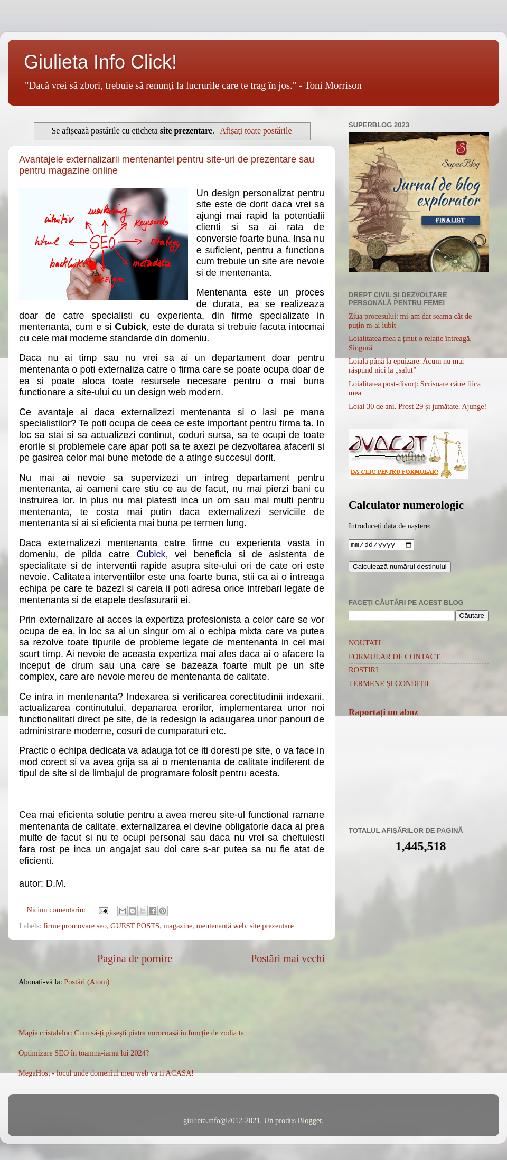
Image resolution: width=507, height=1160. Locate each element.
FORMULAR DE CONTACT (394, 657)
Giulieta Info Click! (100, 62)
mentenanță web (221, 925)
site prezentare (272, 925)
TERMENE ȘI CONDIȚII (389, 684)
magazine (177, 925)
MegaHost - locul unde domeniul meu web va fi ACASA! (106, 1073)
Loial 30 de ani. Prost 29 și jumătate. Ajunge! (417, 406)
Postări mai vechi (288, 958)
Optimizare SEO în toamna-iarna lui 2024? (83, 1053)
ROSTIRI (363, 671)
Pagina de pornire (134, 958)
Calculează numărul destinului (400, 568)
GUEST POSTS (134, 925)
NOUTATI (365, 644)
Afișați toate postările (256, 130)
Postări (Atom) (86, 981)
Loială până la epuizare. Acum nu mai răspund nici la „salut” (406, 365)
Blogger (310, 1120)
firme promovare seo (75, 925)
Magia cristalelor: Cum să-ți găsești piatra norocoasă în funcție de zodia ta (131, 1033)
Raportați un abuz (383, 713)
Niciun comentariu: (56, 910)
